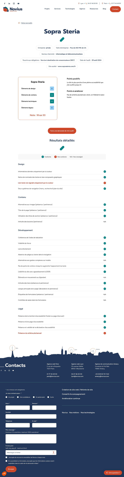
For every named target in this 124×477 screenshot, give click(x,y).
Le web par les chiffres (69, 432)
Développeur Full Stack (94, 426)
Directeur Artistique (93, 440)
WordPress (106, 429)
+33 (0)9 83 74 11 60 (102, 374)
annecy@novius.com (102, 376)
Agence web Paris (53, 364)
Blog (104, 9)
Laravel (105, 426)
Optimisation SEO (114, 409)
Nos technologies (110, 424)
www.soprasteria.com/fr (67, 66)
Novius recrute (66, 437)
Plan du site (65, 451)
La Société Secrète (68, 440)
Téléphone (9, 421)
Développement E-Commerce (90, 392)
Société (8, 412)
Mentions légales (67, 443)
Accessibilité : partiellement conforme (74, 449)
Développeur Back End (94, 432)
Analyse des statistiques (99, 409)
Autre (52, 397)
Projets (47, 9)
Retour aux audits (25, 23)
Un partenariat (40, 397)
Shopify (105, 435)
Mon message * (22, 431)
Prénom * (35, 403)
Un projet (11, 397)
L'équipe (64, 429)
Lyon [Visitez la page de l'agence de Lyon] (81, 3)
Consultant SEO (92, 443)
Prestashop (106, 432)
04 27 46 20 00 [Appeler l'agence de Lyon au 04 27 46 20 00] (93, 3)
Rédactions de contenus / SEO (96, 402)
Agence (82, 9)
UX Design (111, 402)
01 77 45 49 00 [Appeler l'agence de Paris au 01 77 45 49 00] (116, 3)
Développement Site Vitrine (110, 392)
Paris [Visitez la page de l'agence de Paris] (105, 3)
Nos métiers (92, 424)
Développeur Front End (94, 429)
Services (57, 9)
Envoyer (11, 469)
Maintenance (66, 409)
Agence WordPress (68, 395)
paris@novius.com (53, 376)
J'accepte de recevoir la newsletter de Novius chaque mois (26, 457)
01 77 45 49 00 (52, 374)
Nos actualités (66, 435)
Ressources (94, 9)
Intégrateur (90, 435)
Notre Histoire (66, 426)
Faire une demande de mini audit (62, 131)
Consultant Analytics (93, 446)
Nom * (8, 403)
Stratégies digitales (79, 402)
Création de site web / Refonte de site (77, 390)
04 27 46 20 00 (76, 374)
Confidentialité (66, 446)
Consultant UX (91, 449)
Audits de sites (66, 402)
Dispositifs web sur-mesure (70, 392)
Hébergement (80, 395)
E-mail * (34, 421)
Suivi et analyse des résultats (81, 409)
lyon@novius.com (77, 376)
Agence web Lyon (77, 364)
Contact (115, 9)
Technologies (70, 9)
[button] (4, 473)
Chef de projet (91, 437)
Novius (65, 424)
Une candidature (25, 397)
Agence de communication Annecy (107, 364)
